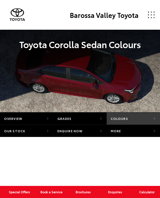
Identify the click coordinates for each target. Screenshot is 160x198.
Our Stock (14, 131)
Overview (13, 118)
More (116, 131)
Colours (119, 118)
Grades (64, 118)
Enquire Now (69, 131)
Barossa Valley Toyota (104, 15)
